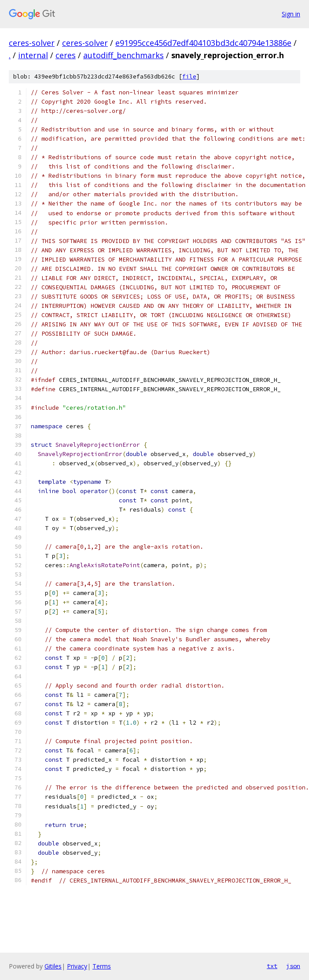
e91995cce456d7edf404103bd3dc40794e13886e (203, 42)
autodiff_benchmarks (123, 55)
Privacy (77, 966)
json (293, 966)
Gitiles (53, 966)
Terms (101, 966)
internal (33, 55)
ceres (65, 55)
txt (272, 966)
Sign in (291, 14)
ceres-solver (32, 42)
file (189, 76)
